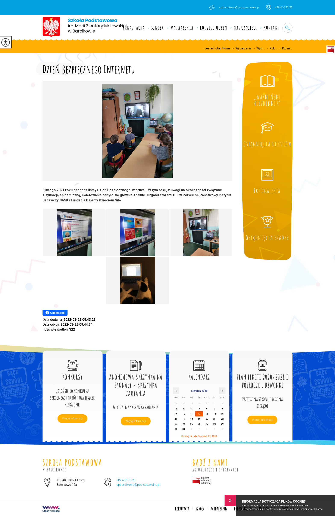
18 (191, 419)
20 (207, 419)
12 (199, 413)
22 (222, 419)
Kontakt (271, 28)
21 (214, 419)
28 (214, 424)
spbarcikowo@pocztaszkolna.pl (234, 7)
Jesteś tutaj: (213, 48)
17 (183, 419)
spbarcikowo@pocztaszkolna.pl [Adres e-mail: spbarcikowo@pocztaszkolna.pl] (138, 484)
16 (176, 419)
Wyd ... (258, 48)
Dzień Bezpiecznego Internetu (89, 68)
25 (191, 424)
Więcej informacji (72, 418)
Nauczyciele (245, 28)
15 (222, 413)
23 (176, 424)
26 (199, 424)
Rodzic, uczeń (213, 28)
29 (222, 424)
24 (183, 424)
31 (183, 429)
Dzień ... (284, 48)
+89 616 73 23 (279, 7)
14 (214, 413)
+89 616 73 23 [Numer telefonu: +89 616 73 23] (125, 480)
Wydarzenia (182, 28)
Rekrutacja (134, 28)
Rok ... (271, 48)
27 (207, 424)
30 (176, 429)
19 (199, 419)
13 (207, 413)
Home (226, 48)
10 (183, 413)
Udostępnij (55, 312)
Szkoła (157, 28)
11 (191, 413)
